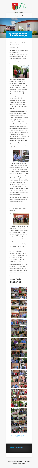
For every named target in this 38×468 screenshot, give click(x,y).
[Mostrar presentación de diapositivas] (19, 436)
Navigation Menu (20, 16)
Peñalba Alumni (18, 448)
